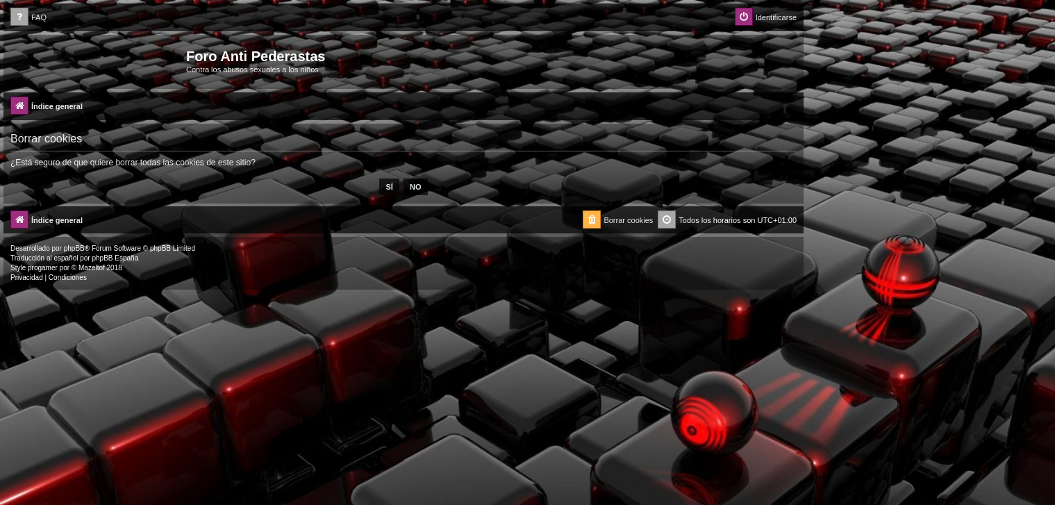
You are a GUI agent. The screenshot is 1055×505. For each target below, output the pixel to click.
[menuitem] (28, 18)
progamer (43, 268)
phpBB (74, 248)
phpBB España (115, 258)
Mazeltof (91, 268)
